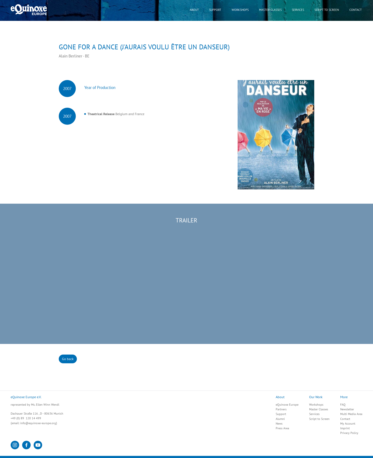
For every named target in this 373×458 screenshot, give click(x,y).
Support (281, 414)
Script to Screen (319, 419)
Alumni (280, 419)
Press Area (282, 428)
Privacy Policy (349, 433)
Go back (68, 359)
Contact (345, 419)
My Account (347, 423)
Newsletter (347, 409)
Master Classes (270, 10)
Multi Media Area (351, 414)
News (279, 423)
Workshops (316, 404)
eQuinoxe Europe (287, 404)
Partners (281, 409)
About (194, 10)
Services (314, 414)
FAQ (343, 404)
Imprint (345, 428)
